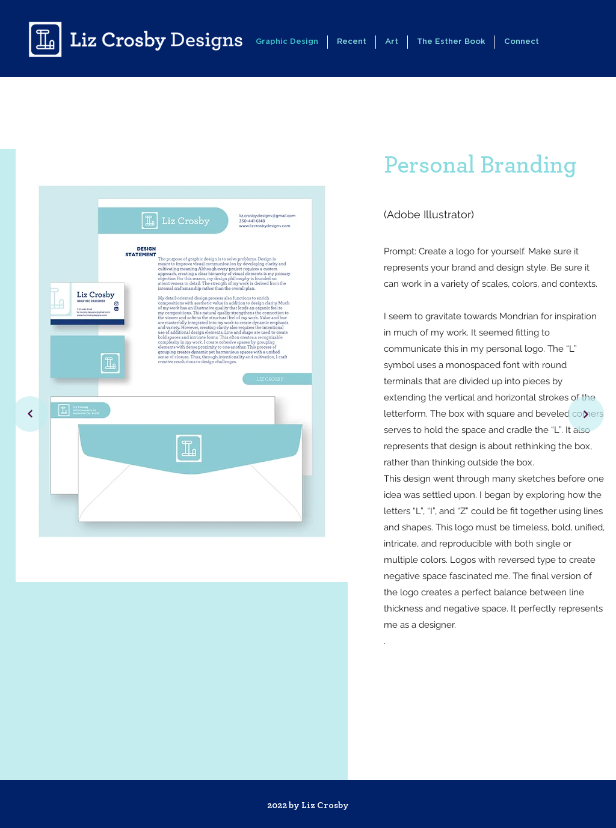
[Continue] (30, 414)
